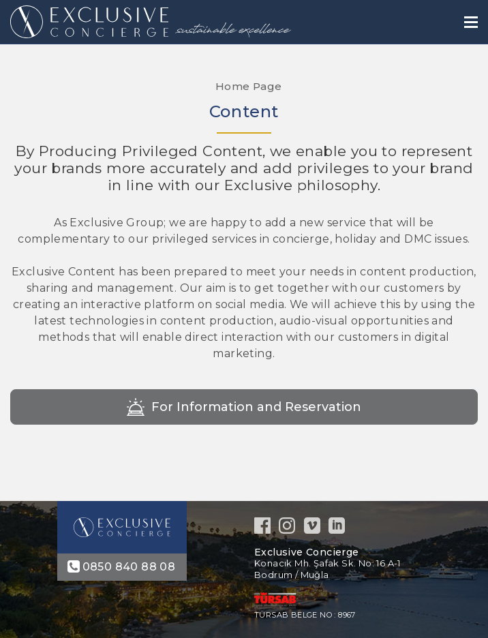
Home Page (247, 86)
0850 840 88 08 (129, 566)
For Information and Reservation (256, 406)
